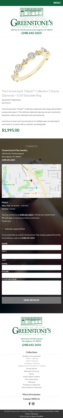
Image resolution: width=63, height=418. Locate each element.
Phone (6, 271)
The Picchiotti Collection (31, 387)
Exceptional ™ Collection (32, 363)
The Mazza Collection (31, 385)
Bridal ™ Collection (32, 361)
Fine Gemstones (31, 379)
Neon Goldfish (37, 416)
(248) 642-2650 (31, 33)
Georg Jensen (31, 368)
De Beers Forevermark (31, 356)
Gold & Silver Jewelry (31, 377)
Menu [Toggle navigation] (55, 3)
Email (5, 263)
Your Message (9, 279)
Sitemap (34, 414)
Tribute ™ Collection (32, 358)
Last (4, 260)
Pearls (31, 374)
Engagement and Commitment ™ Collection (32, 366)
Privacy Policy (48, 411)
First (4, 251)
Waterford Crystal (31, 371)
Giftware (31, 382)
